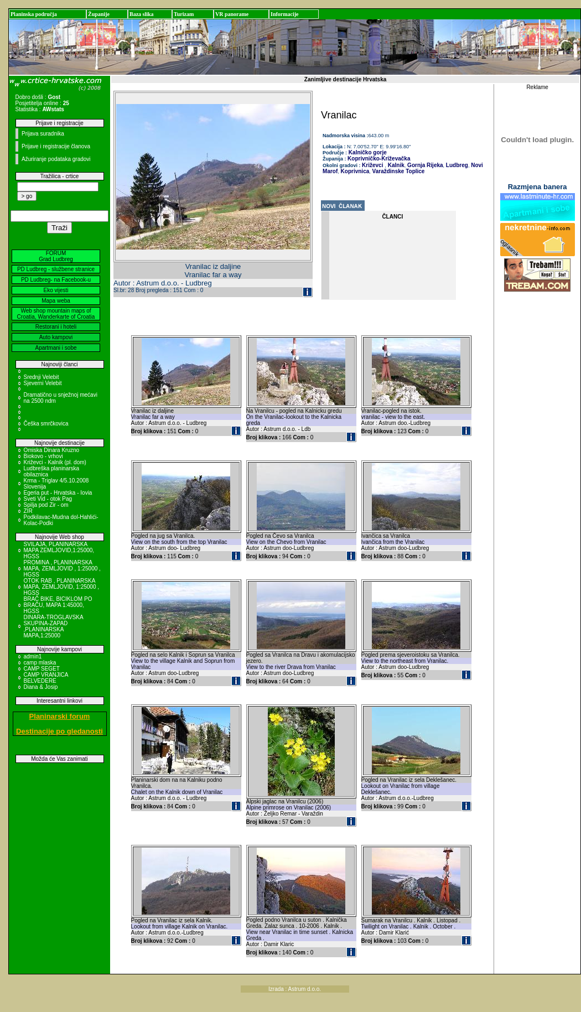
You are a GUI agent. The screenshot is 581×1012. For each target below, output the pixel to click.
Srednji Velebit (41, 377)
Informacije (285, 14)
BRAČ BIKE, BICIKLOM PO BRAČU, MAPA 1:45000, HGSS (58, 605)
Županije (99, 14)
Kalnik (395, 165)
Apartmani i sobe (55, 348)
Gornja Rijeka (424, 165)
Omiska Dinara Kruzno (52, 450)
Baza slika (141, 14)
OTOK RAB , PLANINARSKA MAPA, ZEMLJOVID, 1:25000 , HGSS (62, 587)
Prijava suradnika (43, 134)
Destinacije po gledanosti (59, 731)
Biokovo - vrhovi (43, 456)
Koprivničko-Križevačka (378, 158)
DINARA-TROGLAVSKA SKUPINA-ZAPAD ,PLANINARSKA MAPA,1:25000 (54, 626)
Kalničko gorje (367, 152)
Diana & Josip (41, 687)
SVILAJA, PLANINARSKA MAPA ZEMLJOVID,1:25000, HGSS (59, 550)
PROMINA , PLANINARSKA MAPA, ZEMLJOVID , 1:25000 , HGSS (62, 568)
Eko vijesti (55, 290)
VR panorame (231, 14)
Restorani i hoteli (55, 327)
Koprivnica (354, 171)
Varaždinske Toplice (398, 171)
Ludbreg (456, 165)
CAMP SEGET (42, 669)
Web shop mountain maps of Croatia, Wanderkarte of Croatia (56, 314)
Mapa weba (56, 301)
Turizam (184, 14)
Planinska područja (34, 14)
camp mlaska (40, 663)
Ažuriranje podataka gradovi (56, 159)
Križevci (372, 165)
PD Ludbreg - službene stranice (56, 269)
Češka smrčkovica (46, 424)
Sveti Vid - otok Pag (48, 499)
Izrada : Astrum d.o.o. (294, 989)
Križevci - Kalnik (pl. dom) (55, 462)
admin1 (33, 656)
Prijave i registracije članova (56, 146)
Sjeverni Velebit (43, 383)
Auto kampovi (56, 337)
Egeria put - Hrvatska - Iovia (58, 493)
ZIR (28, 511)
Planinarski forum (59, 716)
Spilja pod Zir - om (46, 505)
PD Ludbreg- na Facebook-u (56, 280)
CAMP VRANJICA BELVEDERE (46, 678)
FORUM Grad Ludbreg (56, 256)
